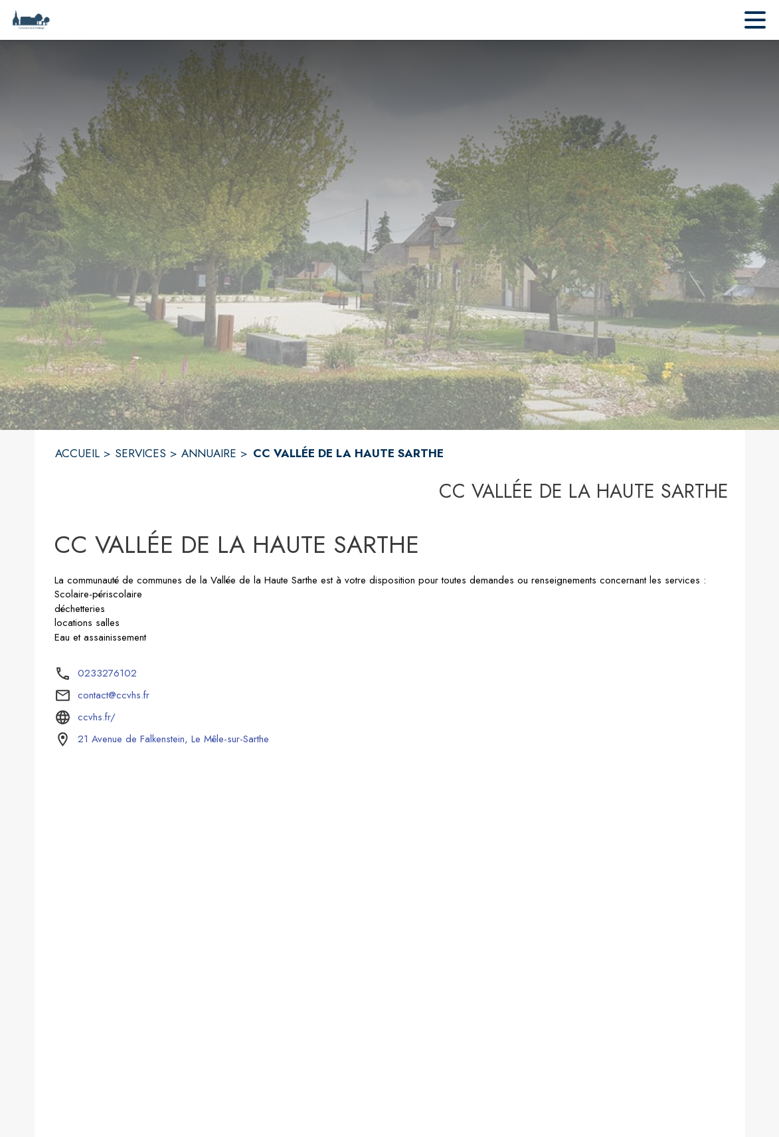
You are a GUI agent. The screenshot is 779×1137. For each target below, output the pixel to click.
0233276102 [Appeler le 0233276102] (107, 673)
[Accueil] (31, 20)
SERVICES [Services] (140, 453)
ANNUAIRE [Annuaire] (208, 453)
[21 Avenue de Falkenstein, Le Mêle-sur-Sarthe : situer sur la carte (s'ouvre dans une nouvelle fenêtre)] (173, 740)
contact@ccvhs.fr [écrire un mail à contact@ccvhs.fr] (113, 695)
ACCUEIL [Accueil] (77, 453)
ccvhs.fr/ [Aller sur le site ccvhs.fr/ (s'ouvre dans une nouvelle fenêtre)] (97, 717)
